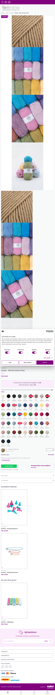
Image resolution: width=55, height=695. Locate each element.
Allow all (45, 362)
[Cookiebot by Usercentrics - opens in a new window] (47, 331)
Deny (10, 362)
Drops (11, 13)
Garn (7, 13)
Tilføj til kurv (9, 466)
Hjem (2, 13)
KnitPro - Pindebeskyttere (9, 528)
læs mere (33, 467)
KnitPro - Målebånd (7, 622)
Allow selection (27, 362)
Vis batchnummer (6, 460)
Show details (47, 357)
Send (45, 641)
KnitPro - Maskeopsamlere (9, 572)
